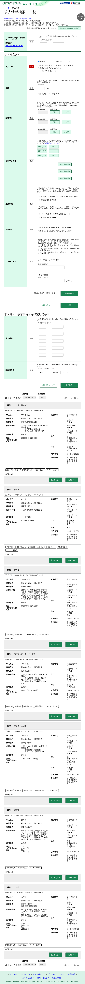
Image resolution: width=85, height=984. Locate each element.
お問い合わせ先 (43, 977)
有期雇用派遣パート (58, 211)
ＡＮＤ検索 (50, 257)
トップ (7, 8)
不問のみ (39, 94)
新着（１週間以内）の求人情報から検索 (51, 228)
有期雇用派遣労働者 (65, 195)
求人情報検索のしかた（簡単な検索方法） (18, 19)
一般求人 (39, 62)
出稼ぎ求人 (66, 66)
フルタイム (53, 61)
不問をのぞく (51, 94)
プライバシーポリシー (56, 973)
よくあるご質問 (28, 977)
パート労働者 (42, 211)
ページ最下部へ (80, 17)
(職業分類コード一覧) (43, 143)
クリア (64, 112)
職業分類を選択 (61, 164)
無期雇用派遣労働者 (44, 199)
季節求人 (55, 66)
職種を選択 (39, 147)
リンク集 (13, 973)
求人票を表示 (55, 479)
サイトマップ (25, 973)
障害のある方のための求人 (46, 68)
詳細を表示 (72, 479)
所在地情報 (56, 977)
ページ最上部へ (80, 976)
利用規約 (71, 973)
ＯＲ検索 (39, 257)
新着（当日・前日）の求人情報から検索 (51, 225)
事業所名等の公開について (14, 46)
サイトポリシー (39, 973)
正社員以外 (49, 195)
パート (63, 61)
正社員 (39, 195)
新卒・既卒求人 (42, 66)
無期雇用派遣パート (44, 215)
